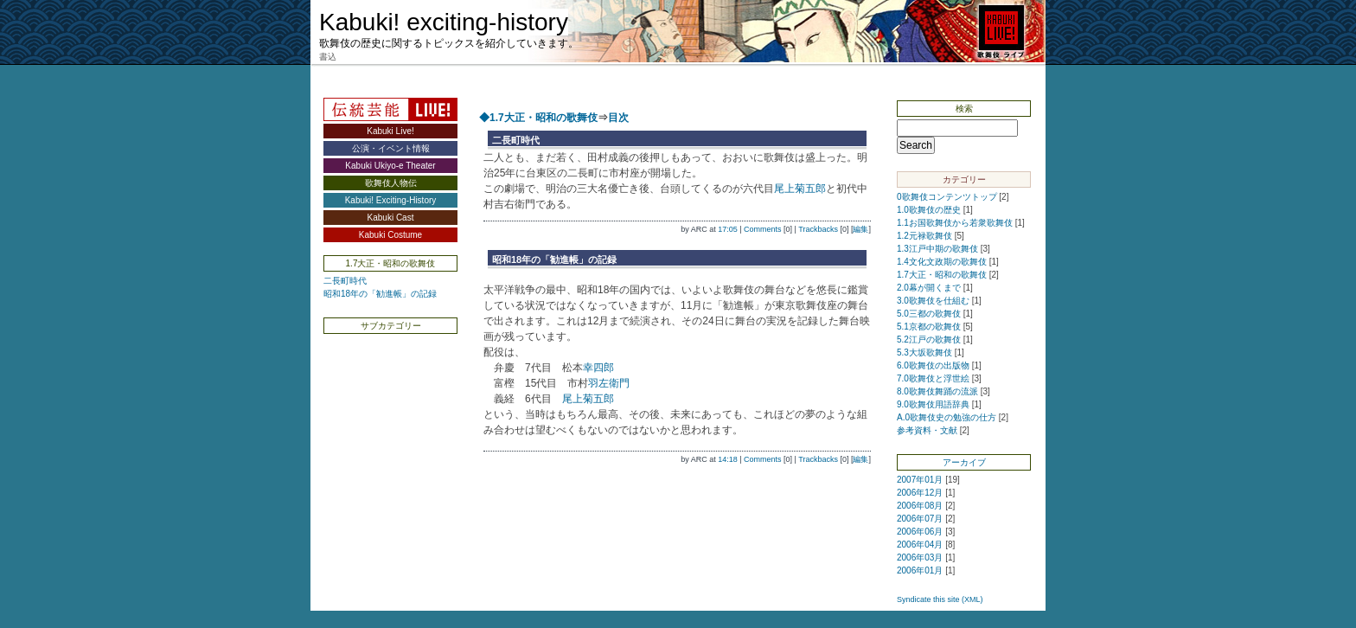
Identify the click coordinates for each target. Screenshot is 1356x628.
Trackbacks (818, 229)
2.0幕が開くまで (929, 287)
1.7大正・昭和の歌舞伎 (942, 274)
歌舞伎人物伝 (391, 183)
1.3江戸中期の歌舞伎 (937, 248)
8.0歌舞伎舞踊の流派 (937, 391)
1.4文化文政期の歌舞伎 (942, 261)
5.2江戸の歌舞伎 (929, 339)
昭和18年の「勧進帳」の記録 (380, 293)
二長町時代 (345, 280)
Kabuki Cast (391, 217)
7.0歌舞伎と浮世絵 (933, 378)
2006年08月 (920, 505)
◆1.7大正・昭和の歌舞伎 (538, 118)
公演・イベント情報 (391, 148)
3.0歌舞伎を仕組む (933, 300)
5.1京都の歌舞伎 (929, 326)
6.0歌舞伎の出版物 (933, 365)
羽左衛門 (609, 383)
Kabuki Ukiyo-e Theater (390, 165)
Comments (763, 229)
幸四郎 (598, 368)
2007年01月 (920, 479)
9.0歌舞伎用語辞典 (933, 404)
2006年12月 (920, 492)
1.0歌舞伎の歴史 (929, 210)
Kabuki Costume (390, 235)
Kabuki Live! (390, 131)
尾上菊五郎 (800, 189)
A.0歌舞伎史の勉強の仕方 (946, 417)
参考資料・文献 (927, 430)
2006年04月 (920, 544)
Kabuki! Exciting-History (391, 200)
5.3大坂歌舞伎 (924, 352)
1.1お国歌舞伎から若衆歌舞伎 (955, 222)
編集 (860, 229)
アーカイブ (964, 462)
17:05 (728, 229)
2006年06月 (920, 531)
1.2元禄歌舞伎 (924, 235)
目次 (618, 118)
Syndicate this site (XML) (940, 599)
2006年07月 (920, 518)
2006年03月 (920, 557)
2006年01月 (920, 570)
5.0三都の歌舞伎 (929, 313)
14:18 (728, 459)
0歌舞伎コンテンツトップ (947, 197)
